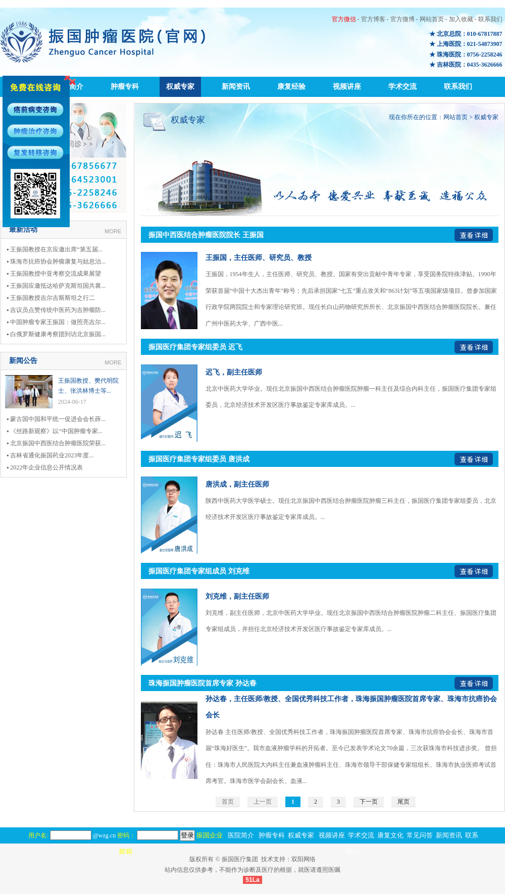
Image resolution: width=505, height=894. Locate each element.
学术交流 (402, 86)
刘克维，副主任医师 (237, 596)
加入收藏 (461, 19)
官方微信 (344, 19)
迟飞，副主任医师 (234, 372)
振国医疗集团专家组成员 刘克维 (198, 571)
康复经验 (291, 86)
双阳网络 (303, 859)
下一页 (369, 801)
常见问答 (420, 835)
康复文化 (390, 835)
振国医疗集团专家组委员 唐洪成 (198, 459)
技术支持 (273, 859)
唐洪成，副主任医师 (237, 484)
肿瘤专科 (125, 86)
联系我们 (490, 19)
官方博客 (373, 19)
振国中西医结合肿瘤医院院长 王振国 (206, 235)
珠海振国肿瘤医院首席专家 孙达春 (202, 683)
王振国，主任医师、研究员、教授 (259, 257)
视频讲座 (347, 86)
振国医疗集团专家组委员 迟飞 (195, 347)
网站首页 (432, 19)
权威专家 (180, 86)
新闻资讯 (236, 86)
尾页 (403, 801)
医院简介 (241, 835)
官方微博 (402, 19)
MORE (113, 231)
